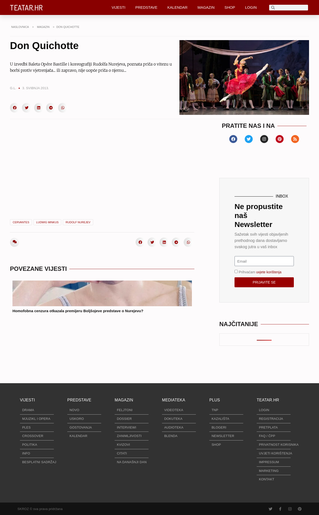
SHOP (230, 7)
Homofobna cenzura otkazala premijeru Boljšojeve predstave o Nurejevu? (77, 311)
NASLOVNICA (20, 26)
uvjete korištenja (268, 272)
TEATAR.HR (26, 7)
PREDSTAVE (146, 7)
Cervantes (21, 222)
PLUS (214, 400)
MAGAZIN (205, 7)
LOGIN (251, 7)
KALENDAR (177, 7)
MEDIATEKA (173, 400)
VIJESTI (118, 7)
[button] (14, 107)
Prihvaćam (260, 272)
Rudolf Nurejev (78, 222)
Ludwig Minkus (47, 222)
